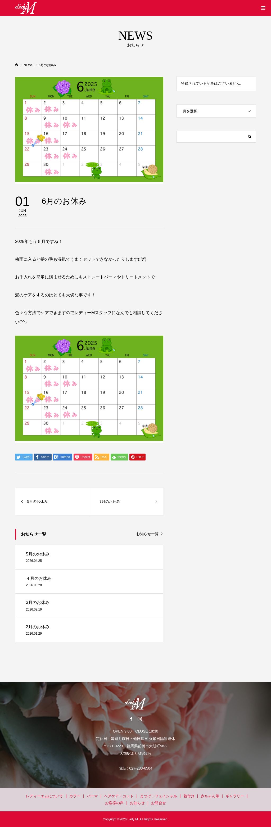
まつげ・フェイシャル (158, 796)
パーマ (92, 796)
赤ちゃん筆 (210, 796)
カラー (74, 796)
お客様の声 (114, 803)
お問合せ (158, 803)
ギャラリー (234, 796)
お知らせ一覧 (147, 534)
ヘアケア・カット (119, 796)
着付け (189, 796)
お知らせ (137, 803)
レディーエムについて (44, 796)
